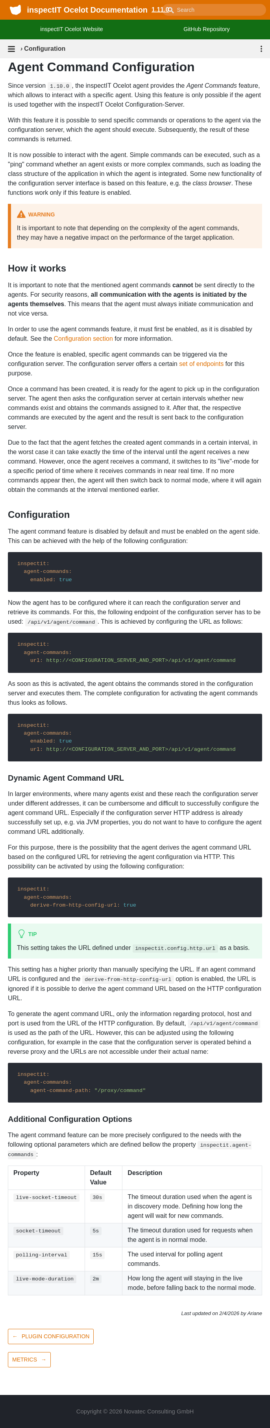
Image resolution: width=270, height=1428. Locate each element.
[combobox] (214, 10)
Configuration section (83, 338)
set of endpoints (201, 363)
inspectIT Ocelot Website (71, 29)
